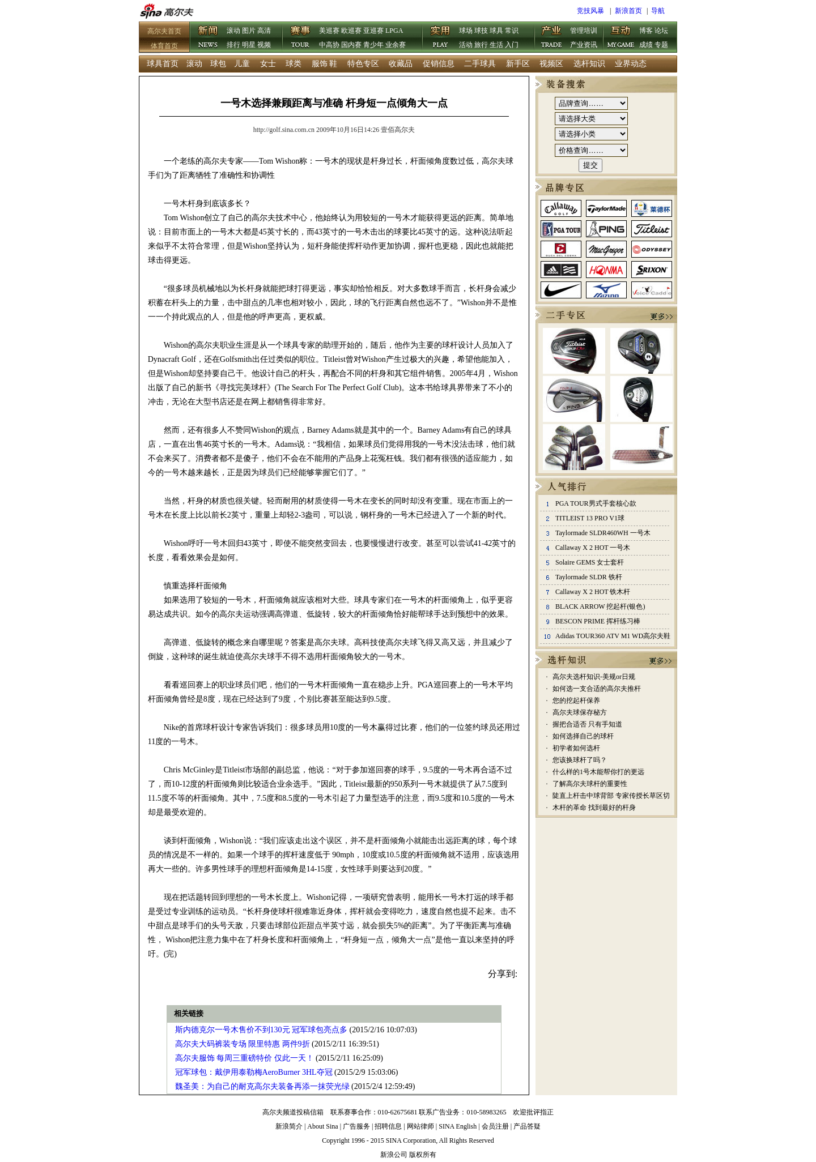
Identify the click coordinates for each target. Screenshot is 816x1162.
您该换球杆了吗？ (579, 760)
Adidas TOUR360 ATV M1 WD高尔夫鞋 (612, 636)
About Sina (322, 1126)
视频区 (551, 63)
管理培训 (583, 31)
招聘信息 (388, 1126)
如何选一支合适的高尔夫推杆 (596, 689)
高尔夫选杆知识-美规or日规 (593, 677)
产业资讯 (583, 45)
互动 (621, 38)
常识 (511, 31)
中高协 (329, 45)
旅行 (481, 45)
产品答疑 (527, 1126)
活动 (466, 45)
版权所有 (422, 1155)
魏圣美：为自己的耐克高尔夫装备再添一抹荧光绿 (262, 1086)
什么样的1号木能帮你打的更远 (598, 772)
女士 (268, 63)
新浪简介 (289, 1126)
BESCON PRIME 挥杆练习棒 (597, 621)
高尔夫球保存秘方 (579, 712)
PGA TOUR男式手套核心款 (595, 503)
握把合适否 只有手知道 (587, 724)
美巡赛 (329, 31)
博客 (646, 31)
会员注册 (495, 1126)
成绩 (646, 45)
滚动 (233, 31)
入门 (511, 45)
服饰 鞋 (325, 63)
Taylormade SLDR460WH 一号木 (603, 533)
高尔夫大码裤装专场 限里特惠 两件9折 (242, 1044)
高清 (264, 31)
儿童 (242, 63)
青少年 (373, 45)
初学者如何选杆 (576, 748)
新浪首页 (628, 11)
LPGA (394, 31)
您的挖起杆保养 (576, 700)
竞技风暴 (590, 11)
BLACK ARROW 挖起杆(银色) (600, 606)
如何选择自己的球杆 (583, 736)
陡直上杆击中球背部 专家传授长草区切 (611, 796)
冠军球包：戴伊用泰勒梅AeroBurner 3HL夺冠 (254, 1072)
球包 (218, 63)
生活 (496, 45)
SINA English (458, 1126)
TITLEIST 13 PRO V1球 (589, 518)
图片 (249, 31)
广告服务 (356, 1126)
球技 (481, 31)
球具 (496, 31)
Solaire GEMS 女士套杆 (589, 562)
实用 (441, 38)
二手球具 (480, 63)
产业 (552, 38)
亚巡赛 (373, 31)
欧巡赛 (351, 31)
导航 (658, 11)
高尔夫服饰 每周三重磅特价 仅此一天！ (244, 1058)
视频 (264, 45)
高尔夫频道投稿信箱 (293, 1112)
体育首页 (164, 46)
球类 (293, 63)
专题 (661, 45)
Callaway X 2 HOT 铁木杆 (592, 592)
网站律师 (420, 1126)
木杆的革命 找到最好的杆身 (594, 807)
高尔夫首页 (164, 31)
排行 (233, 45)
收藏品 (401, 63)
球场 (466, 31)
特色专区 (363, 63)
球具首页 (162, 63)
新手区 (518, 63)
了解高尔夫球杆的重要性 (589, 784)
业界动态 (631, 63)
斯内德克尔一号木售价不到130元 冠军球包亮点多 (261, 1030)
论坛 (661, 31)
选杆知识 (589, 63)
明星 (249, 45)
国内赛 (351, 45)
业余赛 (395, 45)
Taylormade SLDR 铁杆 (588, 577)
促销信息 (438, 63)
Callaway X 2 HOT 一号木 (592, 548)
